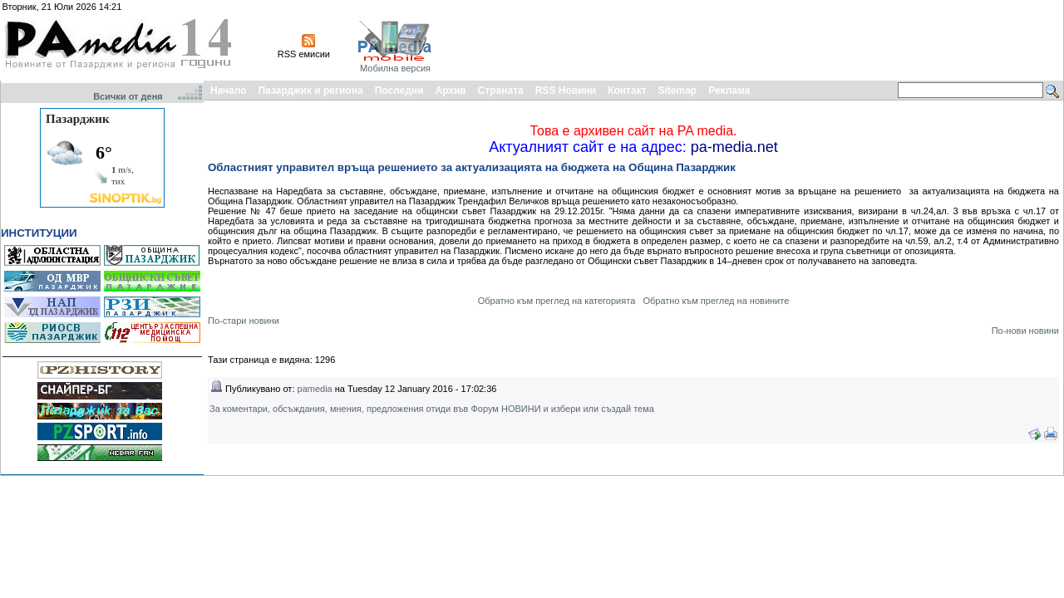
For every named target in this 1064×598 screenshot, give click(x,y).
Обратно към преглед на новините (716, 301)
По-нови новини (1025, 331)
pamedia (315, 389)
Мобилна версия (395, 68)
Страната (501, 90)
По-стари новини (243, 321)
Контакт (627, 90)
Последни (399, 90)
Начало (228, 90)
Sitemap (677, 90)
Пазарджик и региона (310, 90)
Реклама (729, 90)
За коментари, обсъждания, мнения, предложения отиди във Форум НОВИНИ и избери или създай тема (431, 409)
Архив (450, 90)
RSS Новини (565, 90)
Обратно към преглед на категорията (557, 301)
